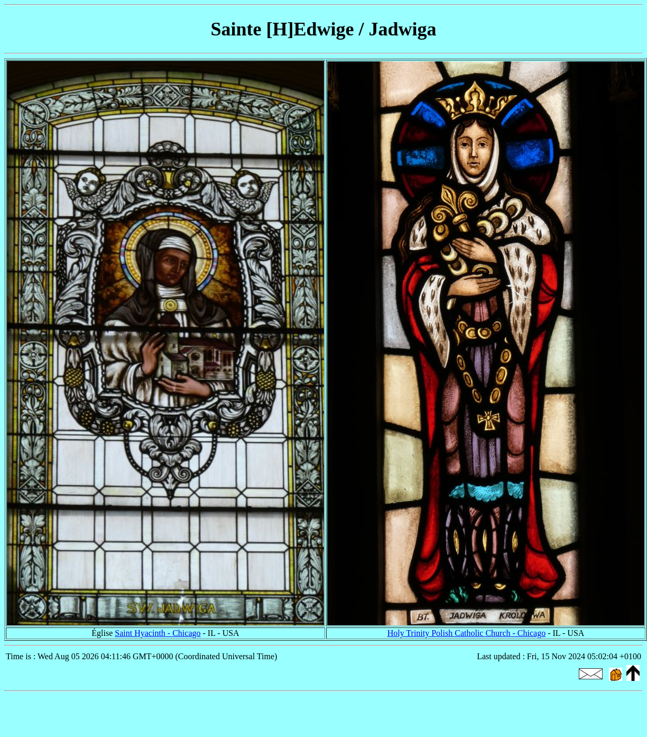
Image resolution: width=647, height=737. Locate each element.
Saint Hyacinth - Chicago (157, 633)
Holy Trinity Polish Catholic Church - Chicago (466, 633)
